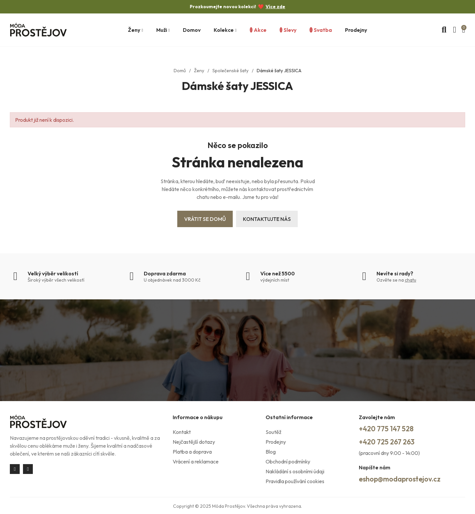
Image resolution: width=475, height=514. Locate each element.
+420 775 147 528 (390, 428)
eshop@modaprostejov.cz (405, 478)
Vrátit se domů (205, 219)
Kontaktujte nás (267, 219)
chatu (410, 280)
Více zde (275, 7)
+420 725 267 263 (390, 441)
